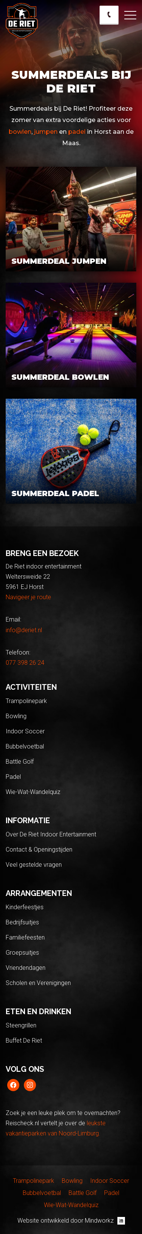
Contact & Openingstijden (39, 849)
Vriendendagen (25, 967)
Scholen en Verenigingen (38, 983)
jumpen (45, 131)
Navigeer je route (28, 597)
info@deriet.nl (24, 630)
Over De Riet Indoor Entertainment (51, 834)
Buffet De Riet (24, 1040)
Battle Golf (20, 761)
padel (77, 131)
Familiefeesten (25, 937)
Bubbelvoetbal (25, 746)
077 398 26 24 (25, 662)
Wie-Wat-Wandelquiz (33, 792)
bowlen (20, 131)
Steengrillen (21, 1025)
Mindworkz (105, 1221)
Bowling (16, 716)
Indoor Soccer (25, 731)
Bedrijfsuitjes (22, 922)
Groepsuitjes (22, 952)
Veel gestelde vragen (34, 864)
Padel (13, 776)
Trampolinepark (26, 701)
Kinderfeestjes (25, 907)
